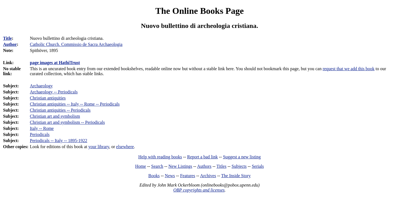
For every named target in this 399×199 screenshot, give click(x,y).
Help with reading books (160, 157)
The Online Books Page (199, 11)
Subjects (239, 166)
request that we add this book (348, 68)
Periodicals (40, 134)
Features (187, 175)
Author (10, 44)
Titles (221, 166)
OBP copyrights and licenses (198, 190)
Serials (258, 166)
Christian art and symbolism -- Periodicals (67, 122)
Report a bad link (202, 157)
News (170, 175)
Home (140, 166)
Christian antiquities (48, 98)
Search (157, 166)
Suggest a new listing (242, 157)
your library (98, 146)
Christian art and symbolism (55, 116)
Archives (208, 175)
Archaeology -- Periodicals (54, 92)
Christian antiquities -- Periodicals (60, 110)
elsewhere (125, 146)
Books (154, 175)
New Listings (180, 166)
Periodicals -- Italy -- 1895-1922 (58, 140)
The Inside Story (236, 175)
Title (7, 38)
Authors (204, 166)
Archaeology (41, 85)
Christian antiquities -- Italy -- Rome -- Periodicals (75, 104)
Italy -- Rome (42, 128)
